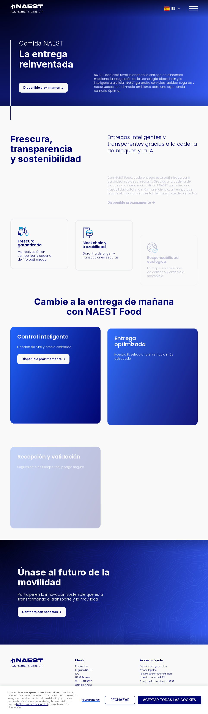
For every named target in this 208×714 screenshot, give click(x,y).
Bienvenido (81, 666)
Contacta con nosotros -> (41, 612)
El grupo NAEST (83, 670)
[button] (172, 8)
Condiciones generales (153, 666)
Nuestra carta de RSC (152, 677)
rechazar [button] (119, 700)
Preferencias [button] (91, 699)
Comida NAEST (83, 685)
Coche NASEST (83, 681)
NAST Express (83, 677)
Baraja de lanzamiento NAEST (157, 681)
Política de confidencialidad (32, 704)
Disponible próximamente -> (43, 361)
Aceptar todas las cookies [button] (169, 700)
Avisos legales (148, 670)
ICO (77, 673)
